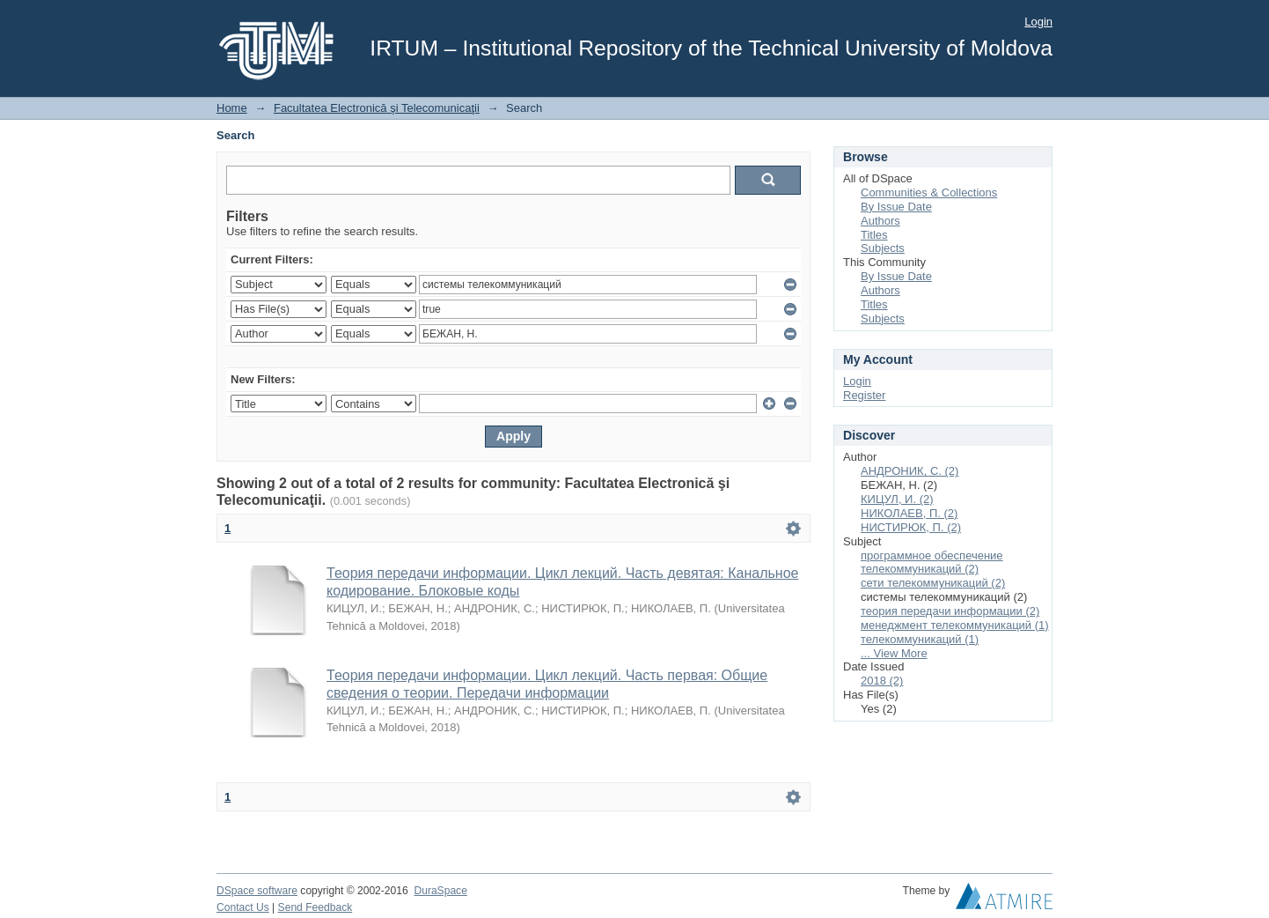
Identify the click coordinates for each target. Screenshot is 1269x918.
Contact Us (242, 907)
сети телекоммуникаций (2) (933, 582)
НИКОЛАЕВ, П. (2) (909, 513)
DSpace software (256, 891)
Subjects (883, 248)
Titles (874, 234)
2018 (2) (882, 680)
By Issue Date (896, 206)
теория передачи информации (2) (950, 611)
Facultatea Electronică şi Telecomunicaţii (377, 108)
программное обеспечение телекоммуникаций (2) (932, 562)
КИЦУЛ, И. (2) (897, 499)
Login (1038, 21)
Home (231, 108)
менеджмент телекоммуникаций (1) (955, 625)
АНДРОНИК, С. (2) (909, 471)
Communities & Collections (929, 192)
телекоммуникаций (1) (920, 639)
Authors (880, 220)
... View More (894, 653)
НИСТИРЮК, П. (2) (911, 527)
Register (864, 395)
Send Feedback (315, 907)
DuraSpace (440, 891)
